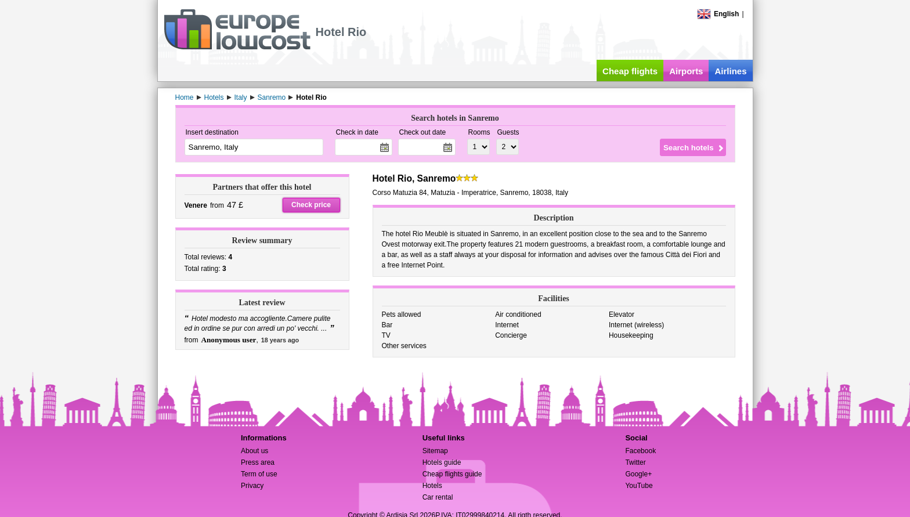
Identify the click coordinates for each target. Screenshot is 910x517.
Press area (258, 462)
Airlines (730, 71)
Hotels (432, 486)
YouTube (638, 486)
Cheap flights (630, 71)
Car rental (438, 497)
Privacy (252, 486)
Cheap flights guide (452, 474)
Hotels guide (442, 462)
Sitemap (435, 451)
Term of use (259, 474)
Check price (311, 205)
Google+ (638, 474)
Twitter (635, 462)
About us (254, 451)
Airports (686, 71)
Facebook (640, 451)
